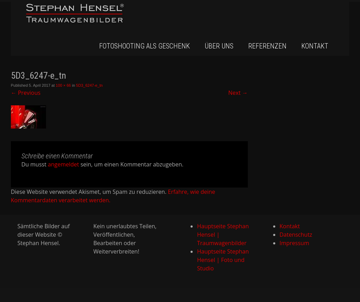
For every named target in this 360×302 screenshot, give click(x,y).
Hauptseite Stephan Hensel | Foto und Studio (223, 260)
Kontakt (314, 46)
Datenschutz (295, 234)
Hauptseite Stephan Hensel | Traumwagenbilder (223, 234)
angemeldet (63, 164)
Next (238, 93)
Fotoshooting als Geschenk (144, 46)
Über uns (219, 46)
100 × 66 (63, 85)
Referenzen (267, 46)
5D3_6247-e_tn (89, 85)
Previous (25, 93)
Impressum (294, 243)
